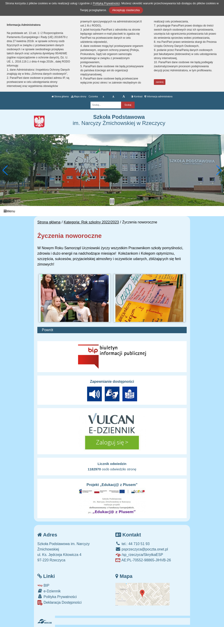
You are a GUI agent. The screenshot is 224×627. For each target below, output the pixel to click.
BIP (43, 585)
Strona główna (60, 96)
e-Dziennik (49, 591)
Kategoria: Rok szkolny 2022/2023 (91, 222)
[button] (5, 170)
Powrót (47, 330)
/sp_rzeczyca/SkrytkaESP (139, 555)
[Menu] (112, 211)
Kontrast (136, 96)
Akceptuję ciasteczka (126, 10)
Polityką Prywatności (106, 3)
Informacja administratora (158, 96)
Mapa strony (78, 96)
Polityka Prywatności (57, 596)
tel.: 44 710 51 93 (132, 544)
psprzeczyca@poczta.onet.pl (141, 549)
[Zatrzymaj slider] (112, 201)
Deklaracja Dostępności (59, 602)
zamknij (160, 82)
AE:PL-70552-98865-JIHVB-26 (143, 560)
